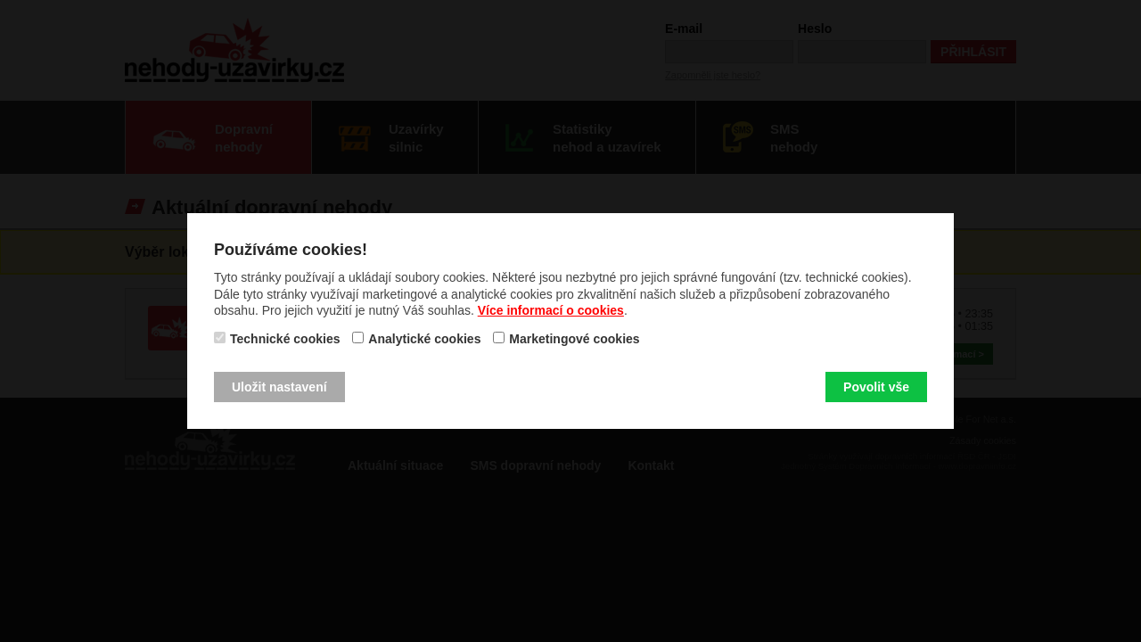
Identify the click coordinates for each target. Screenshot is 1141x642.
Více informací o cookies (551, 310)
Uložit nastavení (279, 387)
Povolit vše (876, 387)
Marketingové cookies (574, 339)
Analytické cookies (424, 339)
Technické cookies (285, 339)
